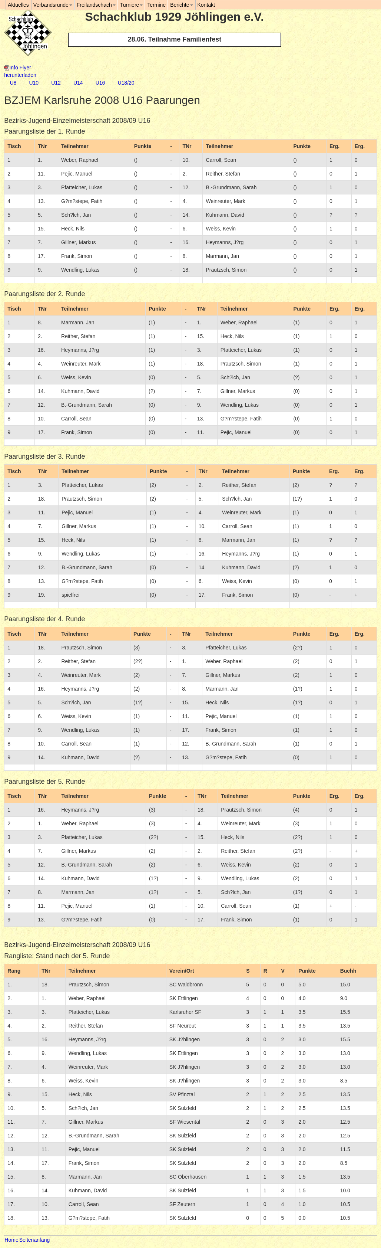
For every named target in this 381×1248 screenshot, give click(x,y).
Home (11, 1240)
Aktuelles (18, 5)
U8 (13, 83)
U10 (34, 83)
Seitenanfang (34, 1240)
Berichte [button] (181, 5)
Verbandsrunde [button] (52, 5)
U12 (56, 83)
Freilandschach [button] (96, 5)
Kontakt (206, 5)
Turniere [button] (131, 5)
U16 (100, 83)
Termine (156, 5)
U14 (78, 83)
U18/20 (125, 83)
